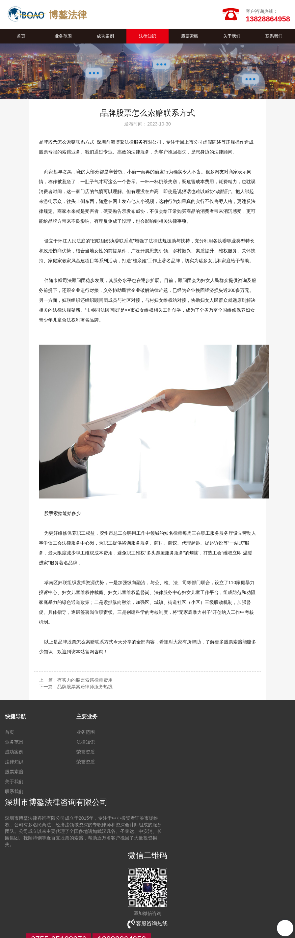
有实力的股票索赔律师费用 (85, 681)
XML (126, 924)
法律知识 (147, 37)
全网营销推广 (74, 911)
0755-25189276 (58, 887)
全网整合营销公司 (200, 911)
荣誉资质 (85, 752)
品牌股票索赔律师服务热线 (85, 687)
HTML (141, 924)
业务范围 (63, 37)
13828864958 (121, 887)
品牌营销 (102, 911)
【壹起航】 (234, 924)
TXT (9, 931)
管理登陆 (168, 924)
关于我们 (231, 37)
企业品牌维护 (237, 911)
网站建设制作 (42, 911)
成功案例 (105, 37)
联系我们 (273, 37)
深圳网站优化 (163, 911)
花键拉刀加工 (130, 911)
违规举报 (190, 924)
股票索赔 (189, 37)
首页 (21, 37)
